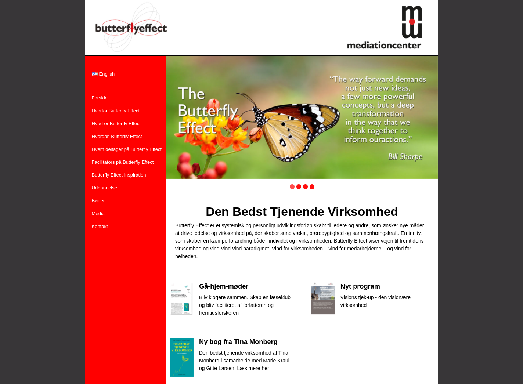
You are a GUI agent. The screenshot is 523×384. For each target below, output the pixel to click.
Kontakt (100, 226)
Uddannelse (104, 188)
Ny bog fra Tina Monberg (238, 341)
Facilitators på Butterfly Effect (123, 162)
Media (98, 213)
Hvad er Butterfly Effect (116, 123)
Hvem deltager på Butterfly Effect (127, 149)
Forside (100, 98)
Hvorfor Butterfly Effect (116, 110)
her (265, 368)
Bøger (98, 200)
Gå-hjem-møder (223, 286)
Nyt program (360, 286)
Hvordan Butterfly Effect (117, 136)
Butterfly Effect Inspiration (119, 175)
